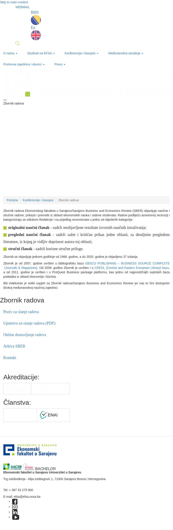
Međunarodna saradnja (125, 53)
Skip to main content (14, 2)
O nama (10, 53)
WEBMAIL (22, 7)
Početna (12, 200)
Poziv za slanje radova (21, 312)
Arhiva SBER (14, 346)
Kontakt (9, 357)
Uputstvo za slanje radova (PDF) (29, 323)
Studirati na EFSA (41, 53)
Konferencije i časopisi (81, 53)
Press (60, 64)
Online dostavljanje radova (24, 334)
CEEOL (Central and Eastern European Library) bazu (131, 268)
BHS (36, 17)
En (36, 32)
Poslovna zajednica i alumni (24, 64)
